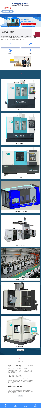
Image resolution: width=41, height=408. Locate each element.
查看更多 (20, 395)
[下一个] (40, 22)
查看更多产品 (20, 350)
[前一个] (1, 22)
